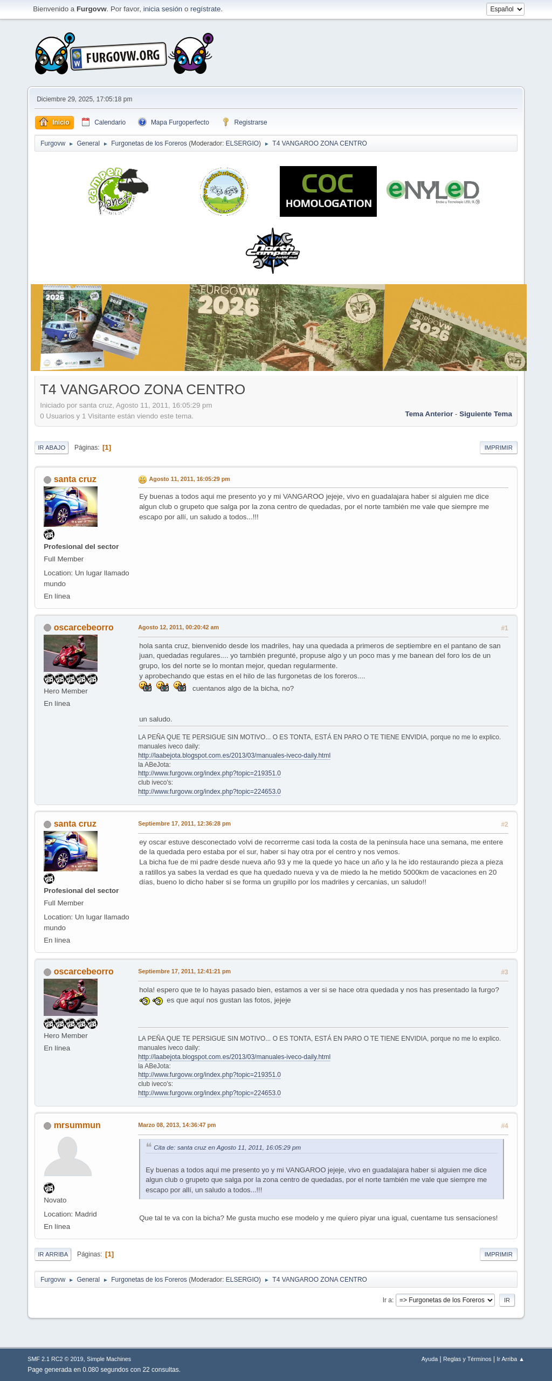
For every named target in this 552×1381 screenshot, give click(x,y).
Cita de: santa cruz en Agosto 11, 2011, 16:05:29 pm (227, 1147)
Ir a (387, 1300)
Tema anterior (429, 414)
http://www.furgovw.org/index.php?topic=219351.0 (209, 773)
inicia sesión (163, 9)
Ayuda (430, 1359)
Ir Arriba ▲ (510, 1359)
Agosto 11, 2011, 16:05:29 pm (189, 479)
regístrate (205, 9)
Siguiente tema (485, 414)
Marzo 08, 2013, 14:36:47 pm (177, 1125)
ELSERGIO (242, 143)
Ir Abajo (51, 447)
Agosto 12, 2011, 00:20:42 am (178, 627)
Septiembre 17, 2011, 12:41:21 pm (184, 971)
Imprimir (499, 447)
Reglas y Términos (467, 1359)
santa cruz (75, 479)
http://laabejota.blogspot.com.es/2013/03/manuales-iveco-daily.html (234, 755)
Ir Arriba (53, 1254)
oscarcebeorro (84, 627)
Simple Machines (109, 1359)
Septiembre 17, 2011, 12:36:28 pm (184, 823)
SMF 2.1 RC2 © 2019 (55, 1359)
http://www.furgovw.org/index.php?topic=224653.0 (209, 791)
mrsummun (77, 1125)
